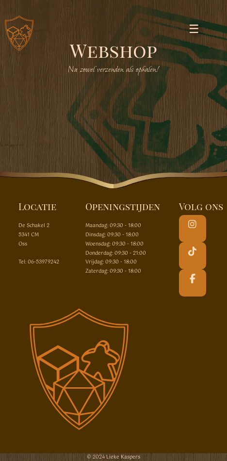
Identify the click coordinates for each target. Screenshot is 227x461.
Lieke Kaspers (123, 457)
